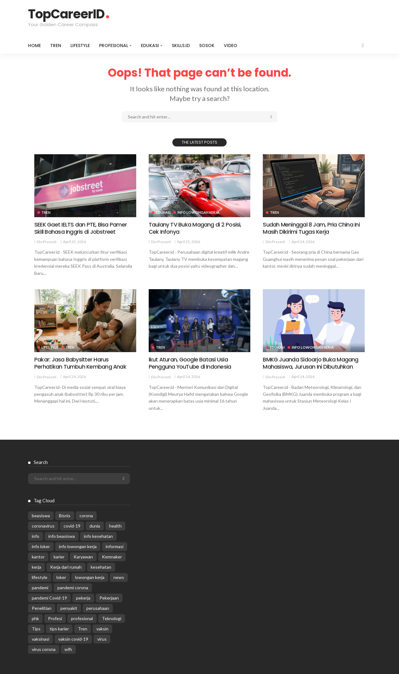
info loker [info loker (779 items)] (41, 546)
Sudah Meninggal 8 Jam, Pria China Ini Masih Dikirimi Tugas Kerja (311, 228)
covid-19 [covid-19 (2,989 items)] (72, 525)
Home (34, 45)
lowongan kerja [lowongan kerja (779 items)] (89, 577)
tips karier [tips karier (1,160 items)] (59, 628)
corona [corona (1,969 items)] (86, 515)
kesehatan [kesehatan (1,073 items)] (101, 567)
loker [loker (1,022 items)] (61, 577)
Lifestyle (80, 45)
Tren (55, 45)
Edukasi (150, 45)
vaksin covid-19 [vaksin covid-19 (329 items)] (73, 639)
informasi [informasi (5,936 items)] (114, 546)
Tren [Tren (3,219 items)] (82, 628)
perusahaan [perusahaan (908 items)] (97, 608)
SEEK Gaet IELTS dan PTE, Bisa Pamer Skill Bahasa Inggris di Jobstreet (80, 228)
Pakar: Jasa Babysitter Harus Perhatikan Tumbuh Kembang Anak (80, 363)
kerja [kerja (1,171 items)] (36, 567)
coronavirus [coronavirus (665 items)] (43, 525)
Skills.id (181, 45)
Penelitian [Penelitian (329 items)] (41, 608)
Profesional (113, 45)
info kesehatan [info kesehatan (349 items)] (98, 536)
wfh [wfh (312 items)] (68, 649)
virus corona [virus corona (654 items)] (43, 649)
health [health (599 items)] (115, 525)
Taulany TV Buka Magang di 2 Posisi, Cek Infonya (195, 228)
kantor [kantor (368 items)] (38, 556)
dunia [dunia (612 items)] (94, 525)
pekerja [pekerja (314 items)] (83, 597)
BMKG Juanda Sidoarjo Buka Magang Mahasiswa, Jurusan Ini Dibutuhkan (310, 363)
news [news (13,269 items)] (118, 577)
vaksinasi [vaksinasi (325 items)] (40, 639)
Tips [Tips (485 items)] (36, 628)
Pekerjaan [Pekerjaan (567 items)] (109, 597)
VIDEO (230, 45)
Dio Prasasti (46, 241)
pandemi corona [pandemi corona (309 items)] (72, 587)
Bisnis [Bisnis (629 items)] (64, 515)
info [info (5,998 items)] (35, 536)
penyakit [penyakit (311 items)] (68, 608)
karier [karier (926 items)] (59, 556)
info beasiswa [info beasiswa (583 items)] (61, 536)
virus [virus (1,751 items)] (102, 639)
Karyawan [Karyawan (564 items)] (83, 556)
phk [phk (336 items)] (35, 618)
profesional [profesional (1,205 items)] (82, 618)
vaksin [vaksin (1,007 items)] (102, 628)
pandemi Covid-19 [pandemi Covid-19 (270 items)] (49, 597)
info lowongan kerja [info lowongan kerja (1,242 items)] (78, 546)
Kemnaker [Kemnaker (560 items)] (112, 556)
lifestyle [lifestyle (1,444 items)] (39, 577)
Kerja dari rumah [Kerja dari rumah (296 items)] (66, 567)
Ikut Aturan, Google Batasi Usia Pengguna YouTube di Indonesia (190, 363)
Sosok (206, 45)
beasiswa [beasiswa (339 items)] (41, 515)
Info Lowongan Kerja (199, 212)
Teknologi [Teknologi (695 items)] (111, 618)
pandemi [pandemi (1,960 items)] (40, 587)
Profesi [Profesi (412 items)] (55, 618)
